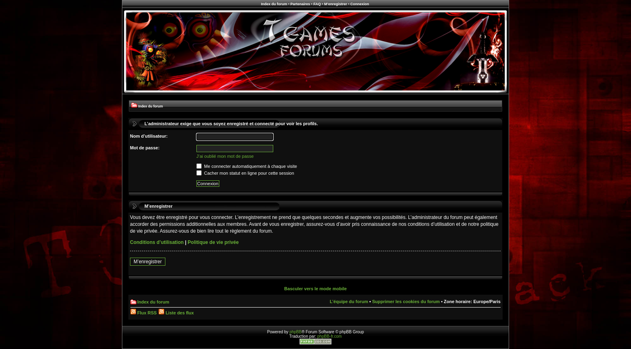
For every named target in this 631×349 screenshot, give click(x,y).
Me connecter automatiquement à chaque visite (246, 166)
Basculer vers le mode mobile (315, 288)
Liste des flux (176, 312)
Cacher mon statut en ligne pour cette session (245, 173)
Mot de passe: (144, 147)
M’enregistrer (335, 4)
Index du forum (274, 4)
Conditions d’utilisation (157, 242)
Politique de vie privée (213, 242)
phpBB (295, 332)
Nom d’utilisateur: (149, 136)
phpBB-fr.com (330, 336)
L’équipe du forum (349, 301)
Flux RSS (143, 312)
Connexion (360, 4)
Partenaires (300, 4)
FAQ (317, 4)
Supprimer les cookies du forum (406, 301)
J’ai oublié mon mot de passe (225, 156)
